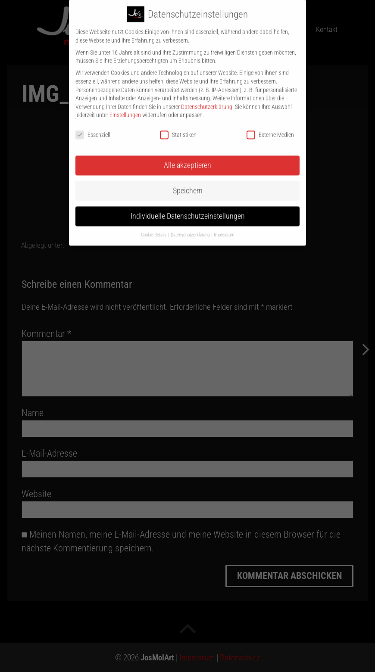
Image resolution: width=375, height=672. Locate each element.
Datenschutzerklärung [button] (190, 227)
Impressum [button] (224, 227)
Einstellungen (125, 108)
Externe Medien (270, 128)
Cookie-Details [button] (154, 227)
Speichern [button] (188, 183)
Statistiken (178, 128)
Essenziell (92, 128)
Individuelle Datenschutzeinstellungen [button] (188, 209)
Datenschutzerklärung (206, 99)
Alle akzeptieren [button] (187, 158)
